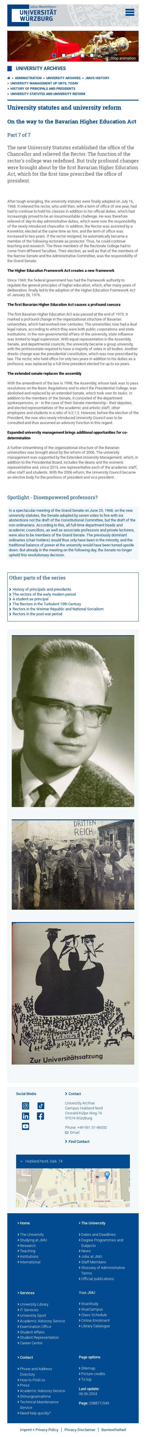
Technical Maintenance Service (38, 1405)
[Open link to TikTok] (38, 1106)
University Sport (32, 1316)
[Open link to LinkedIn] (23, 1116)
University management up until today (44, 83)
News (85, 1251)
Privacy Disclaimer (79, 1430)
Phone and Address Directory (35, 1372)
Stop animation (123, 58)
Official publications (96, 1279)
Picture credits (92, 1374)
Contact (75, 1094)
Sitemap (87, 1368)
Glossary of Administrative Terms (102, 1270)
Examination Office (34, 1327)
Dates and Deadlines (97, 1235)
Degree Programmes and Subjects (101, 1243)
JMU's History (97, 78)
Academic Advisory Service (41, 1321)
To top (85, 1379)
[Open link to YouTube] (23, 1126)
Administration (28, 78)
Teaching (26, 1251)
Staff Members (92, 1262)
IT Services (28, 1310)
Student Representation (38, 1338)
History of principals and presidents (43, 89)
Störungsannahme (34, 1396)
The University (31, 1235)
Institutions (28, 1257)
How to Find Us (31, 1380)
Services (26, 1293)
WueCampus (91, 1309)
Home (24, 1223)
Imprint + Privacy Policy (39, 1430)
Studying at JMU (32, 1240)
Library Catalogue (94, 1326)
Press (24, 1385)
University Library (33, 1304)
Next (128, 46)
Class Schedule (93, 1315)
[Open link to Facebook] (38, 1116)
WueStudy (88, 1304)
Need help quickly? (34, 1413)
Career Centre (30, 1343)
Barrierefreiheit (113, 1430)
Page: (83, 1403)
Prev (17, 46)
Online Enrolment (94, 1321)
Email (74, 1132)
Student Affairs (31, 1332)
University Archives (41, 68)
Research (27, 1246)
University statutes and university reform (48, 94)
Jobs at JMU (90, 1257)
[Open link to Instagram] (23, 1106)
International (29, 1262)
